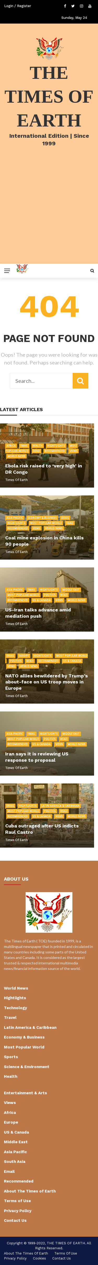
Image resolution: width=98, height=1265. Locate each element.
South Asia (14, 1161)
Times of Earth (16, 480)
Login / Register (17, 6)
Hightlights (56, 446)
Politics (50, 595)
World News (16, 456)
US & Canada (42, 600)
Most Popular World (46, 523)
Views (73, 451)
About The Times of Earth (30, 1191)
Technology (15, 1008)
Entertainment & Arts (25, 1093)
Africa (11, 446)
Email (24, 446)
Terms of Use (17, 1200)
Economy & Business (42, 518)
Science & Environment (26, 1066)
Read (36, 451)
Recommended (55, 451)
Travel (10, 1017)
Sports (11, 1056)
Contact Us (15, 1220)
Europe (24, 656)
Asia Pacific (15, 518)
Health (38, 446)
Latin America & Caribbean (60, 806)
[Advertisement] (49, 212)
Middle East (71, 590)
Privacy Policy (17, 1210)
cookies (39, 1258)
